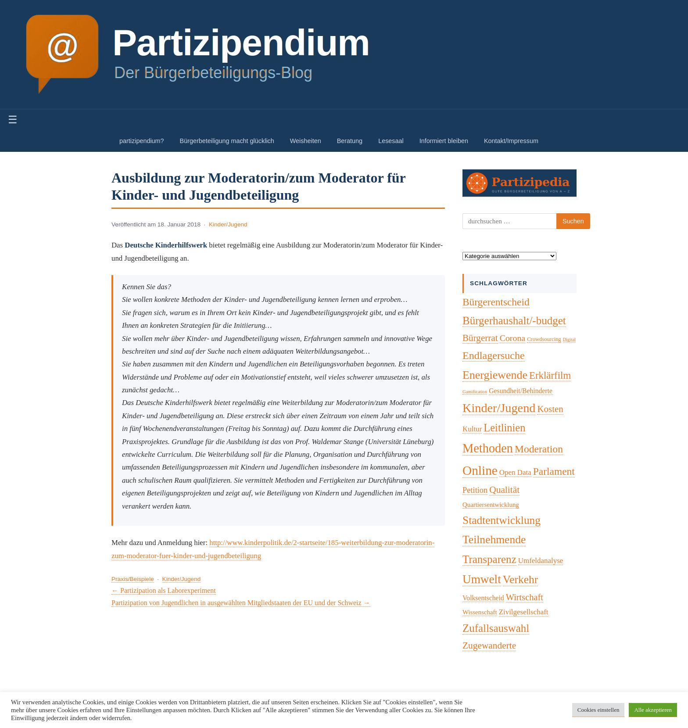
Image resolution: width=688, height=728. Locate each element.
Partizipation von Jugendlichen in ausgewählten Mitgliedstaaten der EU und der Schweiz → (240, 602)
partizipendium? (141, 140)
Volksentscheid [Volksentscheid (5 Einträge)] (483, 598)
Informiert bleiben (443, 140)
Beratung (349, 140)
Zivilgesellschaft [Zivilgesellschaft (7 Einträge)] (523, 612)
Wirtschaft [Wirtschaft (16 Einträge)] (524, 597)
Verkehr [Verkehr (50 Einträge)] (520, 579)
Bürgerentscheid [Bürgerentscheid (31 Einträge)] (496, 302)
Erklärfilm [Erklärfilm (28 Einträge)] (550, 375)
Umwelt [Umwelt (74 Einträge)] (481, 579)
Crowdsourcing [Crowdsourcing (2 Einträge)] (544, 339)
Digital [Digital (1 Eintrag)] (569, 339)
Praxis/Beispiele (132, 579)
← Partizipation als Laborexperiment (163, 590)
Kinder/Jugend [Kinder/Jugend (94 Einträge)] (498, 408)
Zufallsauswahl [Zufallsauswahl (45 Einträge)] (495, 628)
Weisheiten (305, 140)
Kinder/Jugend (228, 224)
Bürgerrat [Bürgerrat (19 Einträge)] (480, 338)
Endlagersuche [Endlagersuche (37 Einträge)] (493, 355)
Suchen (573, 221)
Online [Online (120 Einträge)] (480, 470)
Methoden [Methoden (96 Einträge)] (487, 448)
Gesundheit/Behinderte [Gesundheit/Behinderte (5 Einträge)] (520, 390)
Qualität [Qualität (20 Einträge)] (504, 489)
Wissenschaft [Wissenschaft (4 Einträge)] (479, 612)
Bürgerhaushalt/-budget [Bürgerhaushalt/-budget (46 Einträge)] (514, 320)
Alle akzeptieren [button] (653, 709)
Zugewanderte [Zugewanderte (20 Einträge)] (489, 645)
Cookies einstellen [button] (598, 709)
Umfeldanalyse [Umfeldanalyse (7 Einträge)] (540, 560)
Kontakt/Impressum (511, 140)
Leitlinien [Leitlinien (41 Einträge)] (504, 428)
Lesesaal (391, 140)
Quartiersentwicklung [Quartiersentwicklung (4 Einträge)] (490, 504)
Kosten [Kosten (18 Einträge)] (550, 409)
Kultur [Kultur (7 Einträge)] (472, 429)
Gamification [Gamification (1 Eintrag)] (474, 391)
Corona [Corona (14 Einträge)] (513, 338)
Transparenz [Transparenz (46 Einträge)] (489, 559)
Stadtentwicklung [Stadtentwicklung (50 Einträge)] (501, 520)
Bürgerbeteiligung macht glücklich (227, 140)
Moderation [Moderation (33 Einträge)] (539, 449)
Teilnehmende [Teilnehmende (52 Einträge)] (494, 539)
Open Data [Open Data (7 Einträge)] (515, 472)
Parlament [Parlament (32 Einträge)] (554, 471)
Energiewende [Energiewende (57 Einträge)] (494, 375)
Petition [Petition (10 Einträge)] (474, 490)
